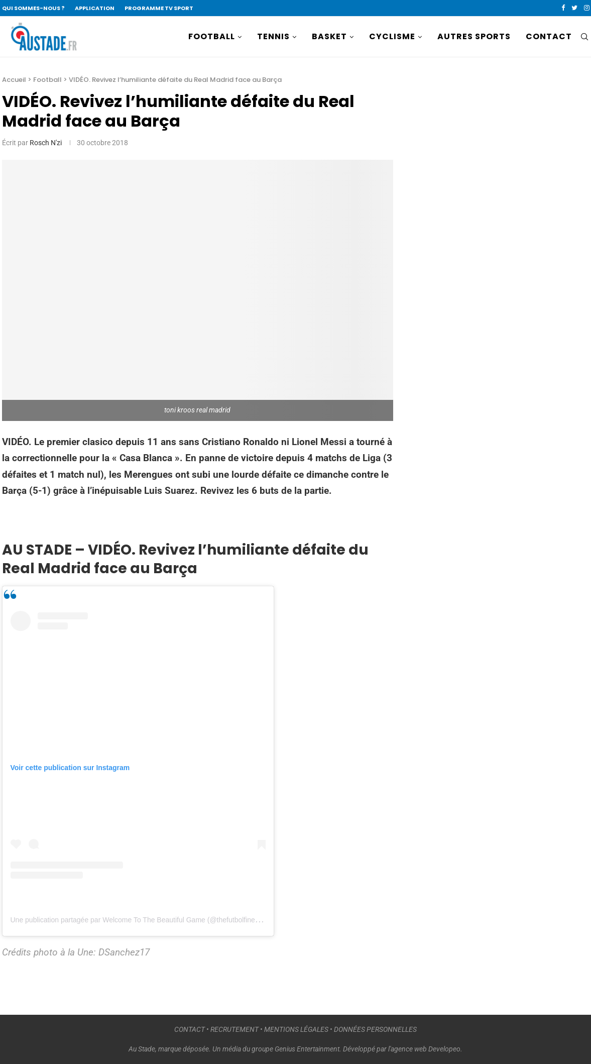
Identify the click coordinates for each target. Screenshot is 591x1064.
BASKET (329, 36)
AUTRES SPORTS (474, 36)
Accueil (14, 79)
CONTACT (549, 36)
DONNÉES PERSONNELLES (375, 1029)
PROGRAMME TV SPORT (159, 8)
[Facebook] (563, 8)
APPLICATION (94, 8)
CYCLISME (392, 36)
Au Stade (142, 1049)
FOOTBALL (211, 36)
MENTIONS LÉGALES (296, 1029)
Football (47, 79)
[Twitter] (574, 8)
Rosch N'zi (46, 143)
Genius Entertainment (307, 1049)
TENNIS (273, 36)
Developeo (444, 1049)
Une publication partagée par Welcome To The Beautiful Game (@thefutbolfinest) (137, 920)
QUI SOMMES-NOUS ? (33, 8)
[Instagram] (586, 8)
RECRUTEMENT (234, 1029)
